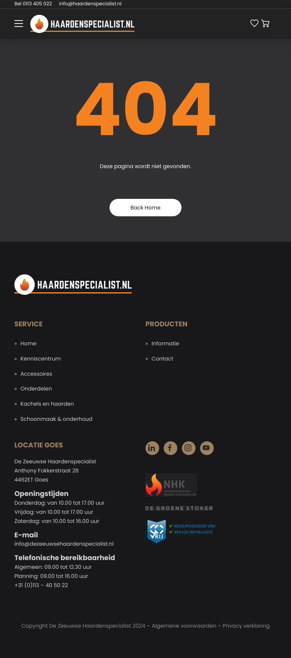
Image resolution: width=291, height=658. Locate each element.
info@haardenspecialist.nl (90, 4)
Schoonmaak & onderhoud (56, 419)
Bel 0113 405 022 (33, 4)
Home (28, 343)
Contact (162, 358)
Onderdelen (36, 388)
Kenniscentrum (40, 358)
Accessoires (36, 374)
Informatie (165, 343)
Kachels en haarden (47, 404)
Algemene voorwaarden (184, 626)
